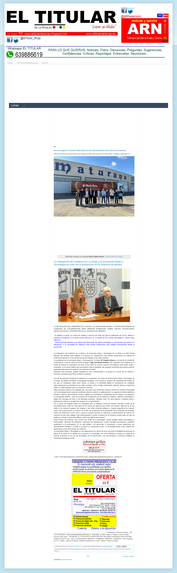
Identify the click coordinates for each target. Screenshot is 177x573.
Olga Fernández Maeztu (106, 549)
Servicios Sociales (118, 549)
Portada (10, 63)
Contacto (45, 63)
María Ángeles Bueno (93, 549)
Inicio (88, 556)
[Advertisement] (76, 84)
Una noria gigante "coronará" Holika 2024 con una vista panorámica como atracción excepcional (90, 150)
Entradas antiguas (128, 556)
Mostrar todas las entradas (114, 256)
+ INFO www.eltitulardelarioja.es (27, 63)
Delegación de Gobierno (80, 549)
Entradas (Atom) (67, 559)
